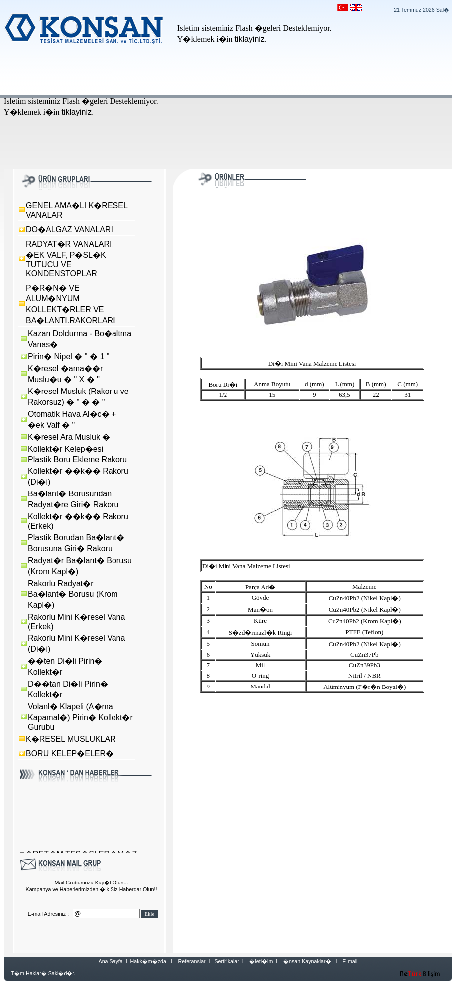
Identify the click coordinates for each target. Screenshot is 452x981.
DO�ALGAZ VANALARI (69, 229)
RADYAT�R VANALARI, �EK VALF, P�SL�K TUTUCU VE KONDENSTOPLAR (70, 259)
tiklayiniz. (250, 39)
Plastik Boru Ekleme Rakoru (77, 459)
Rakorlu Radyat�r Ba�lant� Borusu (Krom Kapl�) (73, 594)
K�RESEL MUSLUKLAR (71, 739)
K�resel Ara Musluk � (69, 437)
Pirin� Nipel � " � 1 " (68, 356)
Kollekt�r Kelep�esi (65, 449)
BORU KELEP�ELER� (69, 753)
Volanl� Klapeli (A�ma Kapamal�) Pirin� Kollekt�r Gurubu (80, 716)
